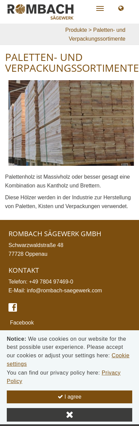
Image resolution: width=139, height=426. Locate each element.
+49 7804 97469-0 (51, 282)
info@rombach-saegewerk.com (64, 290)
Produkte (76, 30)
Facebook (21, 323)
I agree (69, 397)
